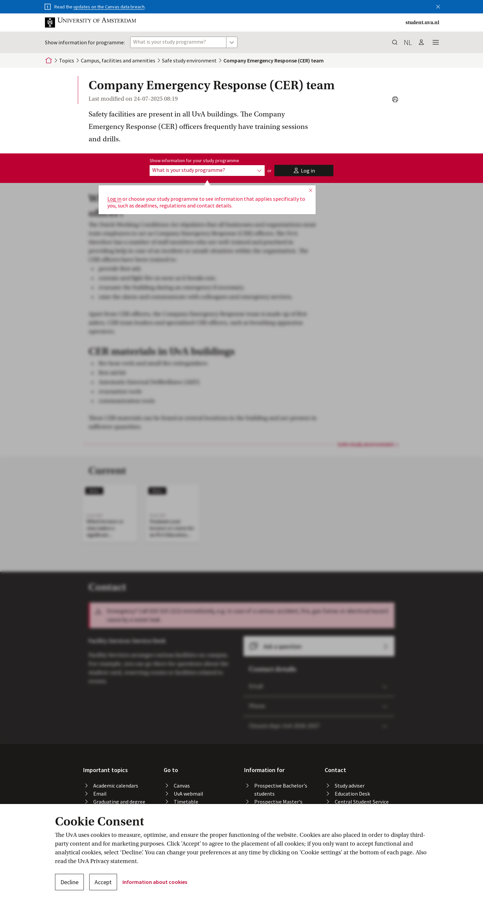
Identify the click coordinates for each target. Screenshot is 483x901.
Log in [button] (114, 198)
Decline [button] (69, 882)
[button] (438, 5)
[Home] (48, 60)
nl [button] (408, 42)
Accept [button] (103, 882)
